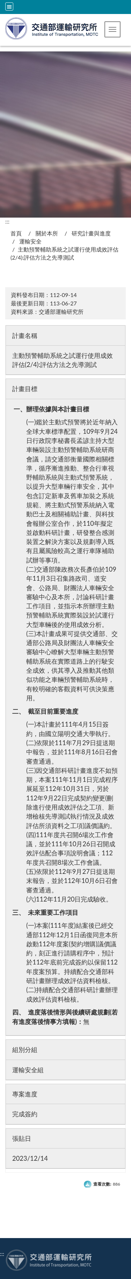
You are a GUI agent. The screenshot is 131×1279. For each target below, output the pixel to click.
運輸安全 (30, 241)
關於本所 (47, 233)
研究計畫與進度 (91, 233)
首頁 (16, 233)
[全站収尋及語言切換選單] (9, 6)
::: (7, 221)
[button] (112, 29)
